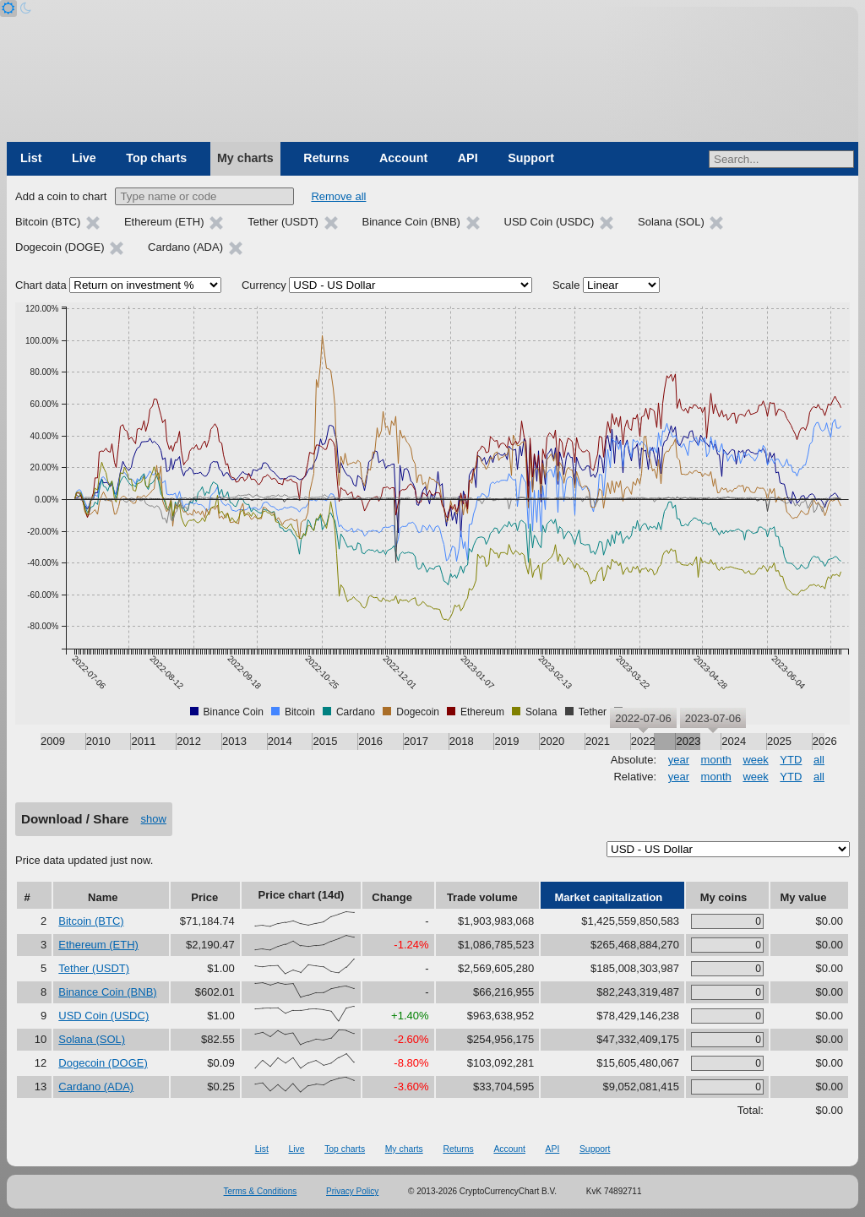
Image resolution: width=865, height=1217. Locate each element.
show (153, 818)
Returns (326, 158)
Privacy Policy (352, 1191)
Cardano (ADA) (95, 1086)
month (716, 759)
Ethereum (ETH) (98, 944)
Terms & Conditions (260, 1191)
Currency (264, 285)
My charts (245, 158)
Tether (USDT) (93, 968)
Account (403, 158)
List (30, 158)
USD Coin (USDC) (103, 1015)
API (468, 158)
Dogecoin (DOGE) (102, 1063)
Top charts (156, 158)
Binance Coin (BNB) (107, 992)
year (678, 759)
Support (531, 158)
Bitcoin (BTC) (90, 921)
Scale (566, 285)
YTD (791, 759)
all (818, 759)
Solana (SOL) (91, 1039)
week (755, 759)
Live (84, 158)
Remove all (338, 196)
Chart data (41, 285)
